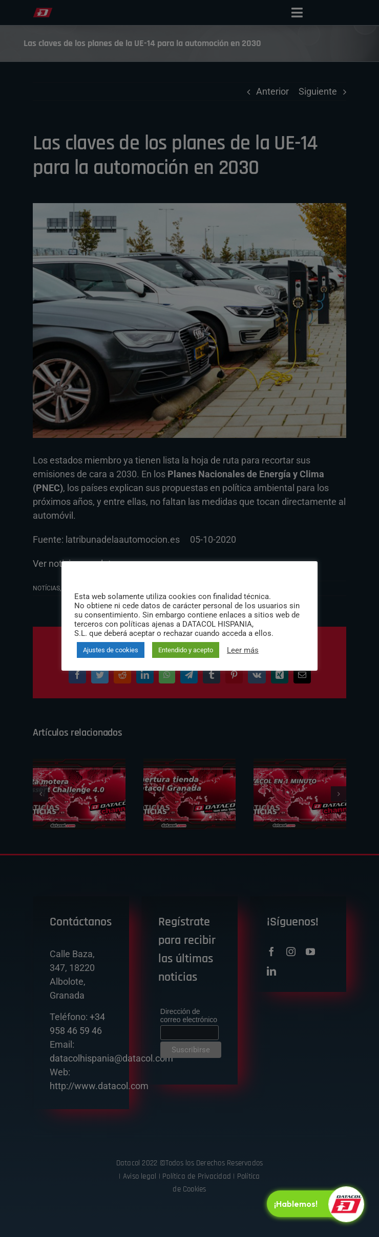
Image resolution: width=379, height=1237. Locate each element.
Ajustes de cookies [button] (110, 650)
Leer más (243, 650)
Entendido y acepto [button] (185, 650)
